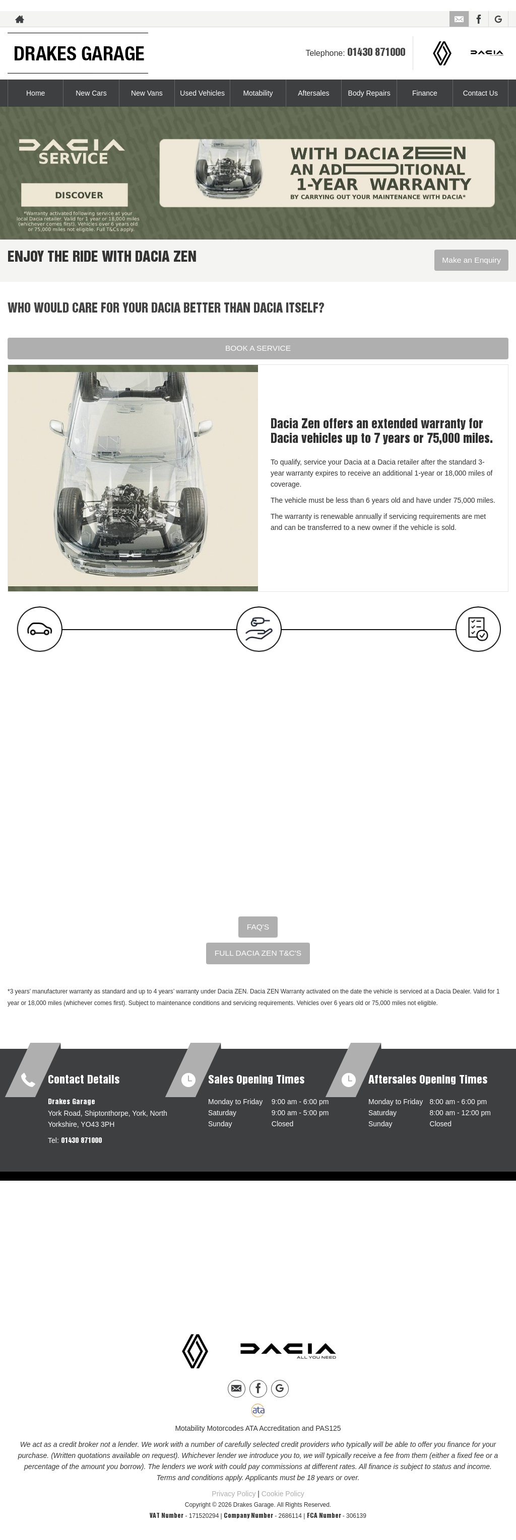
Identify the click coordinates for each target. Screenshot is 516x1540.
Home (35, 93)
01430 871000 (376, 53)
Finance (424, 93)
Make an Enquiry (470, 260)
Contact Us (480, 93)
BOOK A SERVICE (258, 348)
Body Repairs (369, 93)
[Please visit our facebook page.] (478, 19)
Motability (258, 93)
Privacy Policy (233, 1494)
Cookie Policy (283, 1494)
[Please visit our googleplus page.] (498, 19)
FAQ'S (258, 927)
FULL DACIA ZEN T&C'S (257, 954)
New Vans (147, 93)
